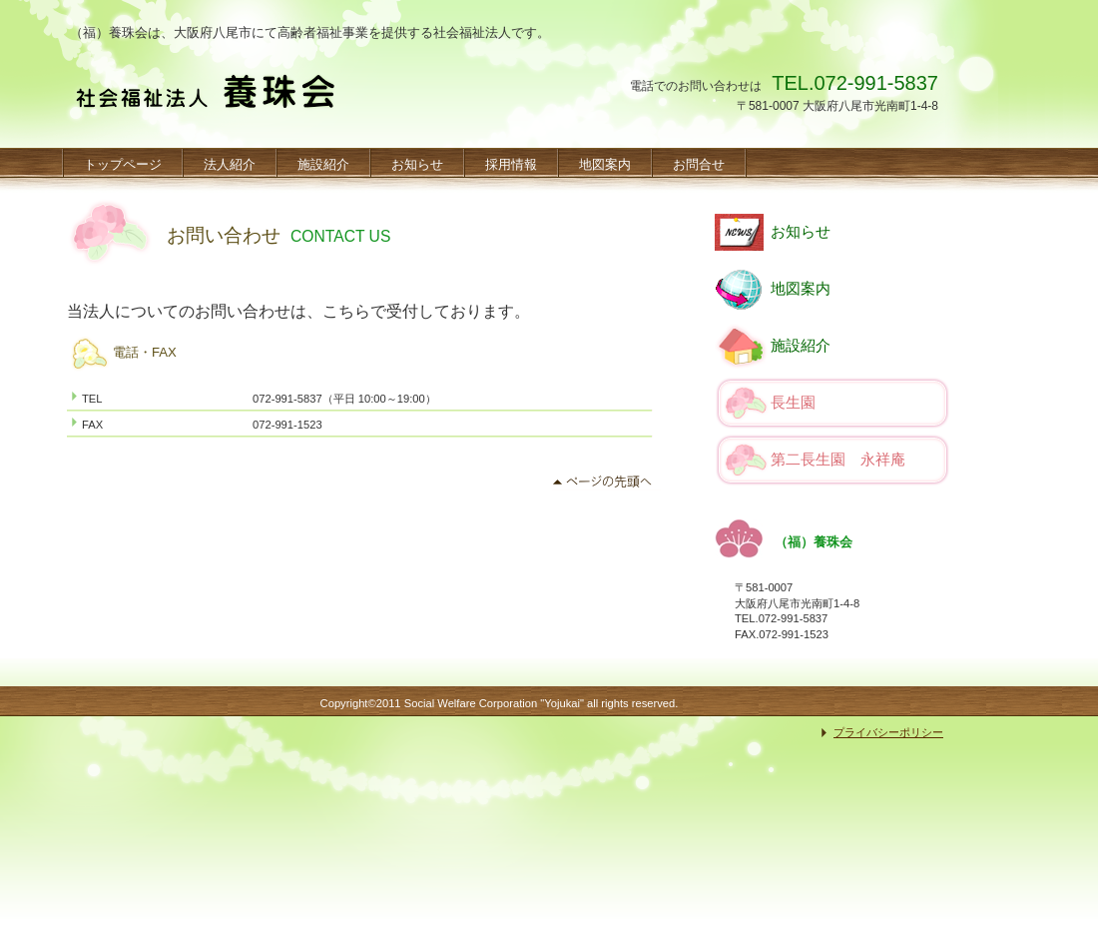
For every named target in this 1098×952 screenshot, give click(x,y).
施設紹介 (800, 346)
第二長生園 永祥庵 (838, 460)
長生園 (793, 403)
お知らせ (800, 232)
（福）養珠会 (203, 101)
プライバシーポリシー (888, 732)
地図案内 (800, 289)
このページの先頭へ (606, 481)
